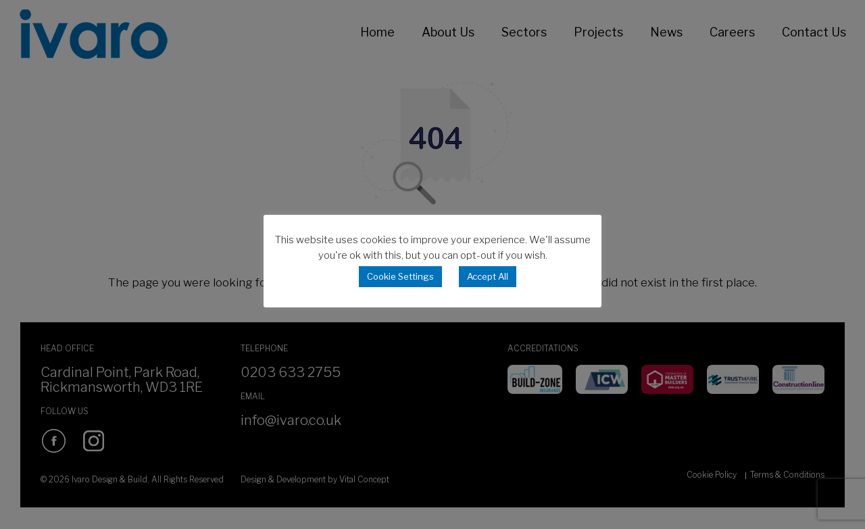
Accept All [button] (487, 276)
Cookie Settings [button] (400, 276)
